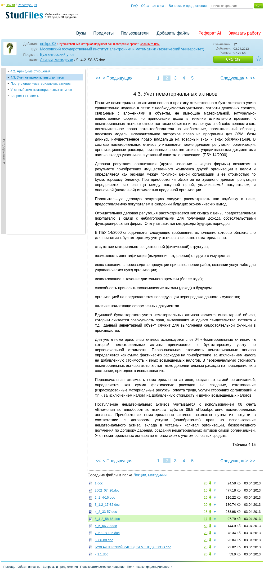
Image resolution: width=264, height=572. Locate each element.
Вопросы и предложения (188, 6)
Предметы (103, 33)
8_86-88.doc (104, 540)
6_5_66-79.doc (106, 526)
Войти (10, 5)
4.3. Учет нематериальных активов (37, 77)
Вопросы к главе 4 (24, 96)
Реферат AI (209, 33)
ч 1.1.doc (101, 554)
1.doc (99, 483)
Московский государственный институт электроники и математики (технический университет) (122, 49)
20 (205, 483)
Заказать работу (244, 33)
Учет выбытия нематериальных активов (41, 90)
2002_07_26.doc (107, 490)
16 (205, 490)
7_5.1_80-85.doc (107, 533)
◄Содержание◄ (4, 150)
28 (205, 512)
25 (205, 497)
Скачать (233, 59)
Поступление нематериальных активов (40, 83)
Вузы (81, 33)
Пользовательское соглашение (102, 566)
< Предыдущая (118, 78)
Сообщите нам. (150, 44)
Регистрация (27, 5)
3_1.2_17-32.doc (107, 504)
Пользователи (134, 33)
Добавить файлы (173, 33)
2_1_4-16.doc (105, 497)
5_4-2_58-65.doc (107, 519)
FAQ (134, 6)
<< (98, 78)
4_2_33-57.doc (106, 512)
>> (252, 78)
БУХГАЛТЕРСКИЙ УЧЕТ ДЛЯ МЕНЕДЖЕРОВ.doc (133, 547)
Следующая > (234, 78)
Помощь (9, 566)
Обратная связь (153, 6)
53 (205, 526)
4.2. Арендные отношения (30, 71)
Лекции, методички (56, 60)
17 (205, 519)
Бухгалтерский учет (57, 55)
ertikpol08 (48, 44)
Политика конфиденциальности (149, 566)
